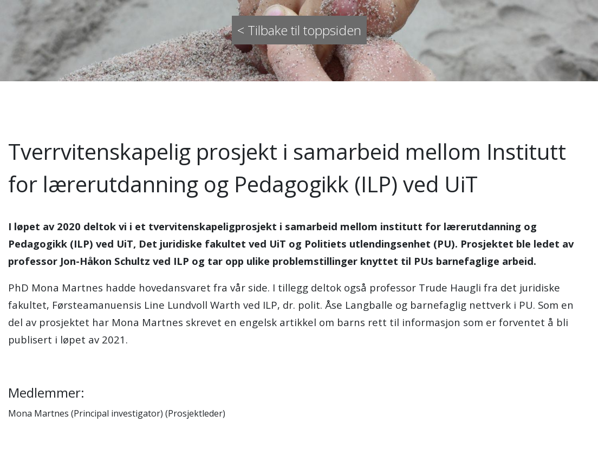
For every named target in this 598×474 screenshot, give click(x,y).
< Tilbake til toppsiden (299, 30)
